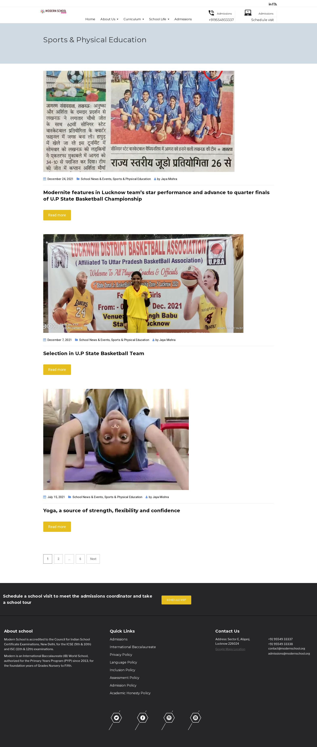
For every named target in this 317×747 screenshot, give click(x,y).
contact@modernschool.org (286, 648)
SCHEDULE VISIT (176, 599)
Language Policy (123, 662)
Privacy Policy (121, 655)
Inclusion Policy (122, 670)
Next (93, 559)
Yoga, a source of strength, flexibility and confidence (111, 510)
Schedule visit (262, 20)
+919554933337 (221, 20)
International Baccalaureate (133, 647)
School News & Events (96, 179)
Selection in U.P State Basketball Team (93, 353)
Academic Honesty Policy (130, 693)
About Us (107, 19)
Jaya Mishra (169, 179)
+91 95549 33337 (280, 639)
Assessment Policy (124, 678)
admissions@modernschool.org (289, 653)
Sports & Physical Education (132, 179)
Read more (57, 215)
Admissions (183, 19)
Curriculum (132, 19)
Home (90, 19)
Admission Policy (123, 685)
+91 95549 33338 (280, 644)
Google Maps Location (230, 649)
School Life (157, 19)
